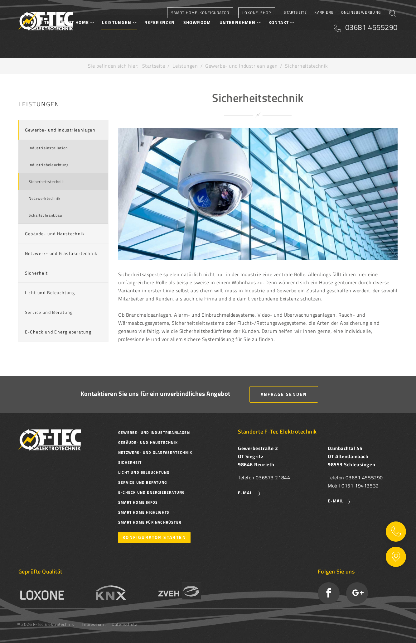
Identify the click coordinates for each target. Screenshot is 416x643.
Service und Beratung (49, 312)
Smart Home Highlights (143, 512)
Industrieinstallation (48, 148)
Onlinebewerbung (361, 12)
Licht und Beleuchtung (50, 292)
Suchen (392, 15)
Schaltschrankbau (45, 215)
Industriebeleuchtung (49, 165)
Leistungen (185, 66)
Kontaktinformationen (396, 531)
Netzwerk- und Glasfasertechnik (61, 253)
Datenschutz (124, 624)
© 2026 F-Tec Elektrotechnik (45, 624)
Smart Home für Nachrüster (149, 522)
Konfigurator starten (154, 537)
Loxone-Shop (256, 13)
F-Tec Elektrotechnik (45, 21)
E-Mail (336, 500)
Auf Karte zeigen (396, 557)
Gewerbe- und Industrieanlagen (241, 66)
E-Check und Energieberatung (58, 332)
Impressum (93, 624)
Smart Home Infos (138, 502)
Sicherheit (36, 273)
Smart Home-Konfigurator (200, 13)
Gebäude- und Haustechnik (55, 233)
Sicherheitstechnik (46, 182)
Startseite (295, 12)
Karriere (324, 12)
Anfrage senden (284, 394)
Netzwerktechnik (44, 198)
